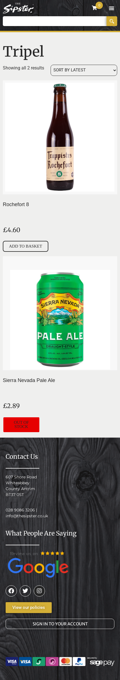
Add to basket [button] (25, 246)
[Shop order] (84, 70)
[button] (111, 8)
